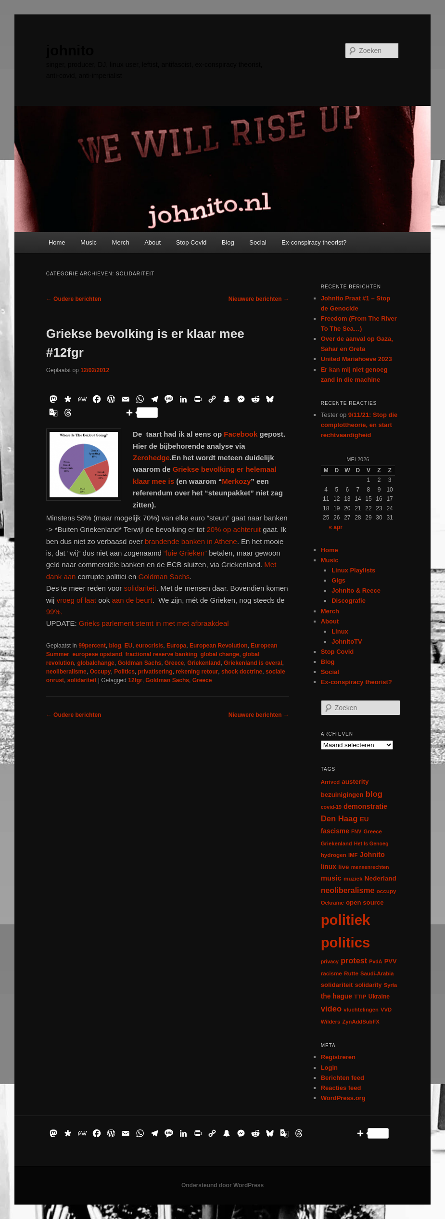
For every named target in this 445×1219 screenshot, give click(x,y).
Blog (228, 242)
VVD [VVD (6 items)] (386, 1009)
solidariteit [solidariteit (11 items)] (337, 984)
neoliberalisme (66, 671)
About (152, 242)
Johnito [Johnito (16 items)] (372, 854)
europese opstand (97, 654)
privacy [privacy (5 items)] (330, 961)
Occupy (100, 671)
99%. (54, 612)
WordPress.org (343, 1098)
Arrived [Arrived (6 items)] (330, 782)
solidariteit (139, 588)
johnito (70, 50)
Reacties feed (341, 1087)
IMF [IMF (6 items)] (352, 855)
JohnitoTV (346, 641)
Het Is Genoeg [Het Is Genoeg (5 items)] (371, 843)
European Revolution (219, 645)
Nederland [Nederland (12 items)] (380, 878)
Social (257, 242)
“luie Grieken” (185, 553)
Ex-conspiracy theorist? (313, 242)
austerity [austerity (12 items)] (355, 781)
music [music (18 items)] (331, 878)
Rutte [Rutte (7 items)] (351, 973)
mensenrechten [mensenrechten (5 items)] (370, 867)
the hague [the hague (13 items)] (336, 996)
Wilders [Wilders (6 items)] (331, 1021)
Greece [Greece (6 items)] (373, 831)
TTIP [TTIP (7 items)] (360, 996)
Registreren (338, 1057)
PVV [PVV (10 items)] (390, 961)
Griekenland (203, 663)
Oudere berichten (74, 299)
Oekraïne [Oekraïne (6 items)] (332, 903)
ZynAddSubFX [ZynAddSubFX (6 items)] (361, 1021)
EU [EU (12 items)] (364, 819)
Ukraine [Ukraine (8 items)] (379, 996)
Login (329, 1067)
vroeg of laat (77, 600)
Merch (120, 242)
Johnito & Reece (356, 590)
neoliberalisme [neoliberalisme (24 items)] (348, 890)
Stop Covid (191, 242)
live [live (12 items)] (343, 866)
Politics (124, 671)
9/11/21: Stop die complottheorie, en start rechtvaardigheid (359, 425)
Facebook (240, 434)
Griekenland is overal (253, 663)
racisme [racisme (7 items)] (331, 973)
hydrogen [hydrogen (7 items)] (333, 855)
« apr (336, 527)
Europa (176, 645)
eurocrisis (149, 645)
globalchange (95, 663)
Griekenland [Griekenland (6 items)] (336, 843)
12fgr (135, 680)
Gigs (338, 580)
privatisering (155, 671)
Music (88, 242)
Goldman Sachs (164, 576)
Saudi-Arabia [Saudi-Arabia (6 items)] (377, 973)
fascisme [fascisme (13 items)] (335, 831)
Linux (339, 631)
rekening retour (197, 671)
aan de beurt (132, 600)
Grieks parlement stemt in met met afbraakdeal (154, 623)
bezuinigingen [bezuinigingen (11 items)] (342, 794)
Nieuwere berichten (259, 299)
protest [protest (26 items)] (354, 960)
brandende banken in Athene (191, 541)
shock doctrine (241, 671)
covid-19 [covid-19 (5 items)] (331, 807)
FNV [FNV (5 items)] (356, 831)
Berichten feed (342, 1077)
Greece (174, 663)
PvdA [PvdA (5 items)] (375, 961)
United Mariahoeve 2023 (356, 359)
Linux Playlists (353, 570)
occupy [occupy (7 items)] (386, 891)
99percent (92, 645)
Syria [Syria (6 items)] (390, 985)
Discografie (348, 600)
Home (57, 242)
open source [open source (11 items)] (365, 902)
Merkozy (236, 481)
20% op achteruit (233, 529)
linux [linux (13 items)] (328, 866)
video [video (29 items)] (331, 1008)
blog (115, 645)
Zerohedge (151, 458)
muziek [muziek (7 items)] (353, 878)
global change (220, 654)
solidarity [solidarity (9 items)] (368, 985)
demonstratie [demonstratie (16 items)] (365, 806)
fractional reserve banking (161, 654)
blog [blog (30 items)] (374, 794)
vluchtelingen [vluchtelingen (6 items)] (361, 1009)
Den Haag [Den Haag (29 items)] (339, 818)
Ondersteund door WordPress (222, 1185)
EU (129, 645)
